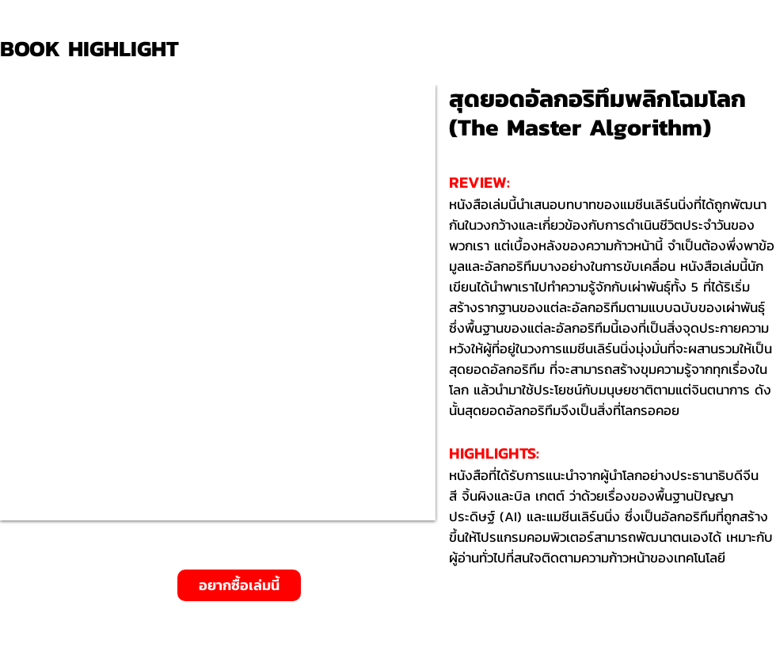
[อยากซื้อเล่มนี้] (239, 585)
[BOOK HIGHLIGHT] (95, 48)
